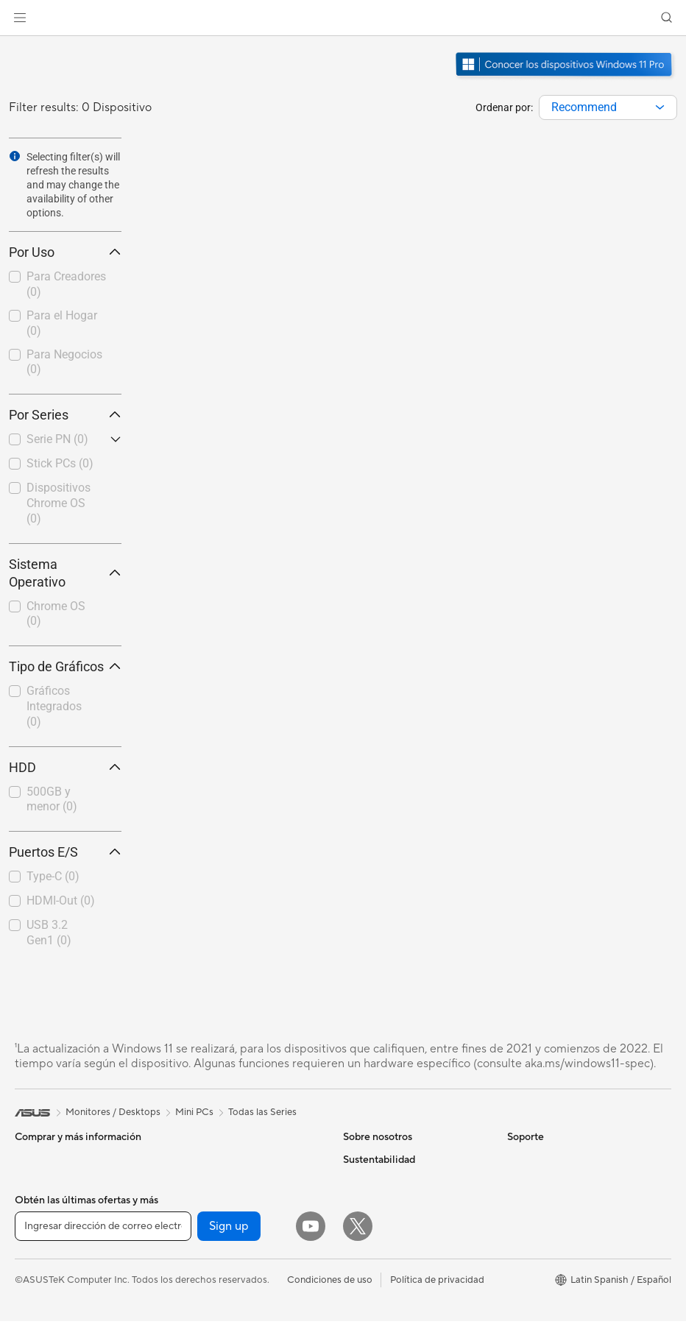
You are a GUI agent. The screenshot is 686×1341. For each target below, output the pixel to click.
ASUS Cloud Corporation (398, 1269)
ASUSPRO (530, 1269)
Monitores (37, 1205)
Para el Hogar (61, 323)
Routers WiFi (204, 1248)
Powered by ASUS (547, 1225)
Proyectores (41, 1227)
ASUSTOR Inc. (374, 1247)
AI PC (519, 1159)
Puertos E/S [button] (65, 852)
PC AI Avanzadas (544, 1181)
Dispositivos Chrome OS (58, 503)
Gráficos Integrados (54, 706)
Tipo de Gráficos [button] (65, 666)
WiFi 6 (189, 1226)
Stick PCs (59, 463)
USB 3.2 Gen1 (48, 932)
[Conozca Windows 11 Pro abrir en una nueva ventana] (565, 78)
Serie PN (57, 439)
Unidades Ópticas (215, 1181)
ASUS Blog (531, 1314)
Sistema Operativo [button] (65, 573)
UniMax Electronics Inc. (394, 1292)
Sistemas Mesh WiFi (220, 1270)
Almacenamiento (212, 1159)
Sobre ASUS (370, 1159)
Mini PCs (34, 1271)
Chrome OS (55, 614)
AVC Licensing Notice (554, 1292)
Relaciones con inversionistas (406, 1203)
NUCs (28, 1249)
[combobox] (608, 107)
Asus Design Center (550, 1247)
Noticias (361, 1181)
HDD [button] (65, 767)
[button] (19, 17)
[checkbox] (65, 285)
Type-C (52, 876)
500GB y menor (51, 799)
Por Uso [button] (65, 252)
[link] (343, 18)
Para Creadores (66, 284)
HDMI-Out (60, 900)
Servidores (199, 1292)
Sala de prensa (374, 1225)
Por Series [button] (65, 414)
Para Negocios (64, 362)
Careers (360, 1314)
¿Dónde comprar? (546, 1203)
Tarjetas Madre (47, 1316)
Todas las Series (262, 1112)
